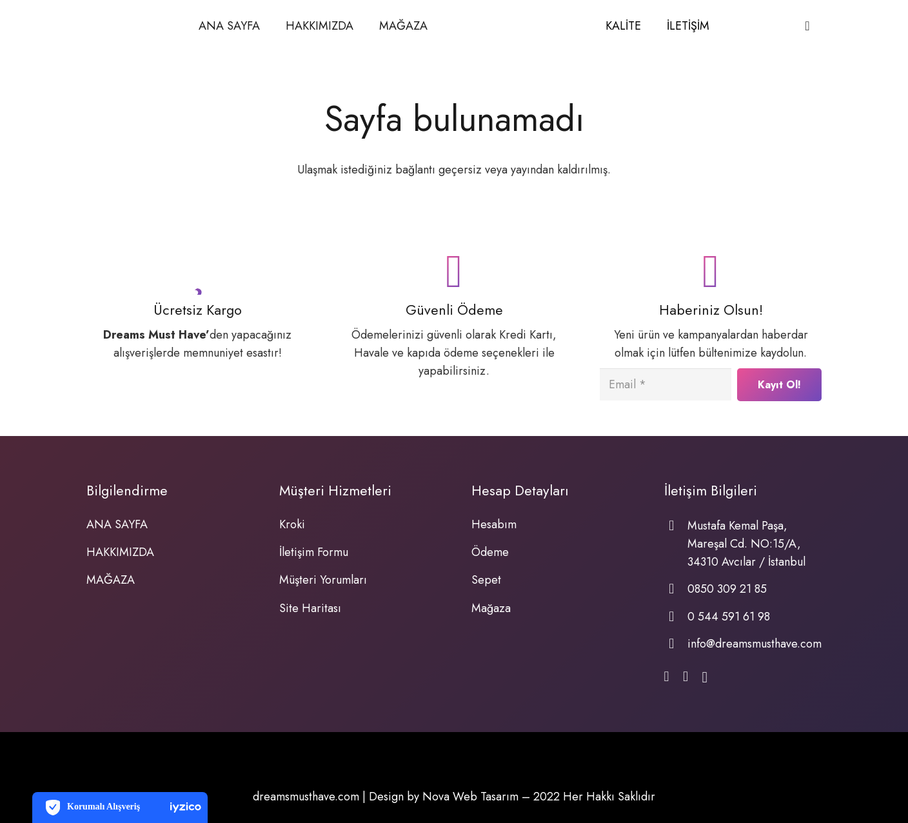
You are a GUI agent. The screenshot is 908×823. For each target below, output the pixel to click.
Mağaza (491, 608)
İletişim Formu (313, 552)
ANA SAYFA (117, 524)
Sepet (486, 579)
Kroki (292, 524)
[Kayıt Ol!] (779, 384)
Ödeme (490, 552)
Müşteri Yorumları (323, 579)
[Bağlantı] (516, 26)
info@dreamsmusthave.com (754, 643)
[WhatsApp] (685, 677)
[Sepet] (807, 26)
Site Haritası (310, 608)
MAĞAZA (110, 579)
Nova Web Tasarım (470, 796)
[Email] (665, 384)
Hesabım (494, 524)
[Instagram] (704, 678)
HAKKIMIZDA (120, 552)
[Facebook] (666, 677)
